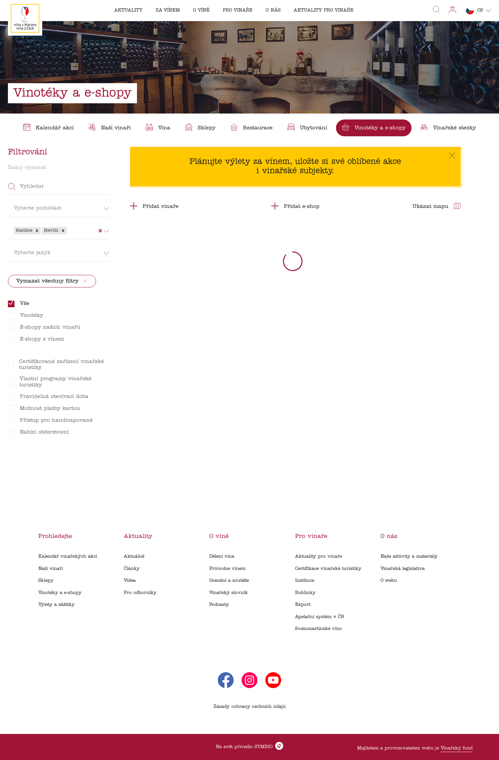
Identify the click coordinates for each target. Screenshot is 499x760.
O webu (389, 580)
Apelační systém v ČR (319, 617)
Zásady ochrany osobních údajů (250, 707)
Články (132, 569)
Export (303, 605)
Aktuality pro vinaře (318, 556)
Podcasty (219, 605)
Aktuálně (134, 556)
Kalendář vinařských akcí (67, 556)
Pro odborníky (140, 593)
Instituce (304, 580)
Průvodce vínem (227, 569)
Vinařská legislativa (403, 569)
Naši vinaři (50, 569)
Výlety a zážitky (56, 605)
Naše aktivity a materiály (409, 556)
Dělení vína (221, 556)
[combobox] (69, 231)
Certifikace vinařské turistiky (328, 569)
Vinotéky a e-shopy (60, 593)
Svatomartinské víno (318, 629)
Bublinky (305, 593)
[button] (37, 230)
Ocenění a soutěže (229, 580)
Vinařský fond (457, 748)
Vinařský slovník (228, 593)
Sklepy (45, 580)
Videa (130, 580)
